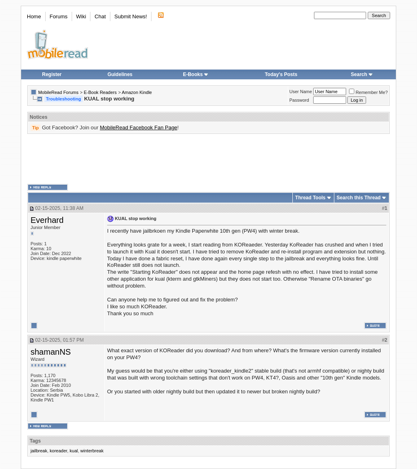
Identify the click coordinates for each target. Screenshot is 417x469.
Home (34, 16)
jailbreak (39, 450)
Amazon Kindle (137, 92)
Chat (99, 16)
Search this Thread (359, 198)
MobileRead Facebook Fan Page (138, 127)
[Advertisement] (208, 159)
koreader (58, 450)
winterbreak (91, 450)
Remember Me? (368, 92)
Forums (59, 16)
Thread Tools (310, 198)
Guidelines (120, 74)
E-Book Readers (100, 92)
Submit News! (130, 16)
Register (51, 74)
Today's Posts (281, 74)
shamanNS (51, 351)
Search (362, 74)
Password (299, 100)
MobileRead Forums (58, 92)
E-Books (195, 74)
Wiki (81, 16)
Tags (35, 441)
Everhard (47, 220)
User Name (301, 91)
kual (74, 450)
